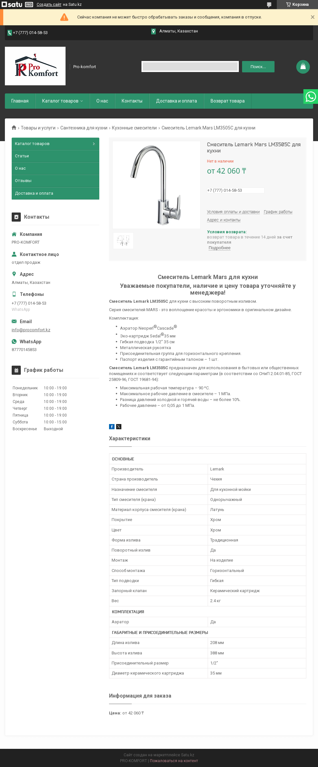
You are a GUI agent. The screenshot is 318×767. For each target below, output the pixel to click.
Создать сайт (49, 4)
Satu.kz (187, 755)
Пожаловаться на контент (174, 761)
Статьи (22, 155)
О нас (102, 100)
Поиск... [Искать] (258, 66)
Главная (20, 100)
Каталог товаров (60, 100)
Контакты (132, 100)
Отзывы (23, 180)
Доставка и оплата (176, 100)
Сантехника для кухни (83, 127)
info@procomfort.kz (31, 329)
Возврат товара (228, 100)
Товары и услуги (38, 127)
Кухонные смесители (134, 127)
